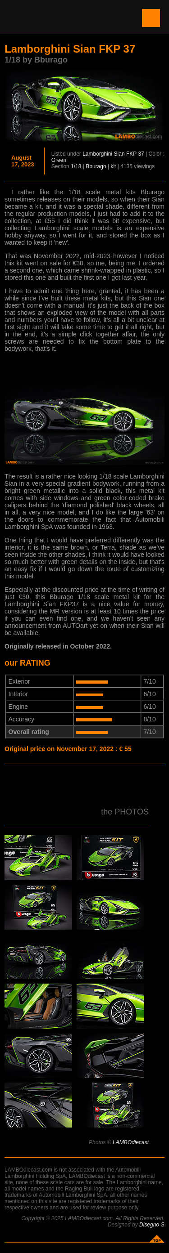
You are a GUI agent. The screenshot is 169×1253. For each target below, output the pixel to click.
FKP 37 (135, 154)
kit (113, 166)
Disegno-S (151, 1225)
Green (58, 160)
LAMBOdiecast (131, 1142)
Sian (119, 154)
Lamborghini (97, 154)
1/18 (76, 166)
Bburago (96, 166)
